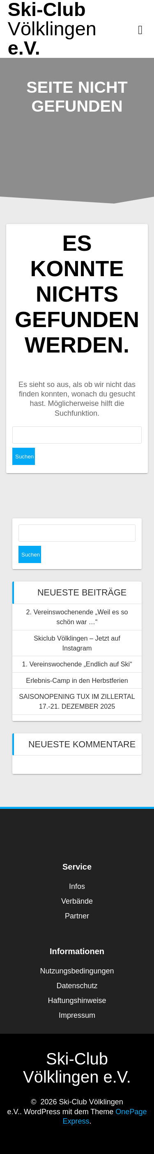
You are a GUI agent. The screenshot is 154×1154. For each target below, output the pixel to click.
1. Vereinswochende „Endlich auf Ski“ (77, 664)
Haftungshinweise (77, 1000)
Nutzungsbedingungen (77, 971)
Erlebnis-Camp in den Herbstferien (77, 680)
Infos (77, 886)
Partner (77, 916)
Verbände (77, 901)
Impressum (77, 1015)
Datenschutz (76, 986)
